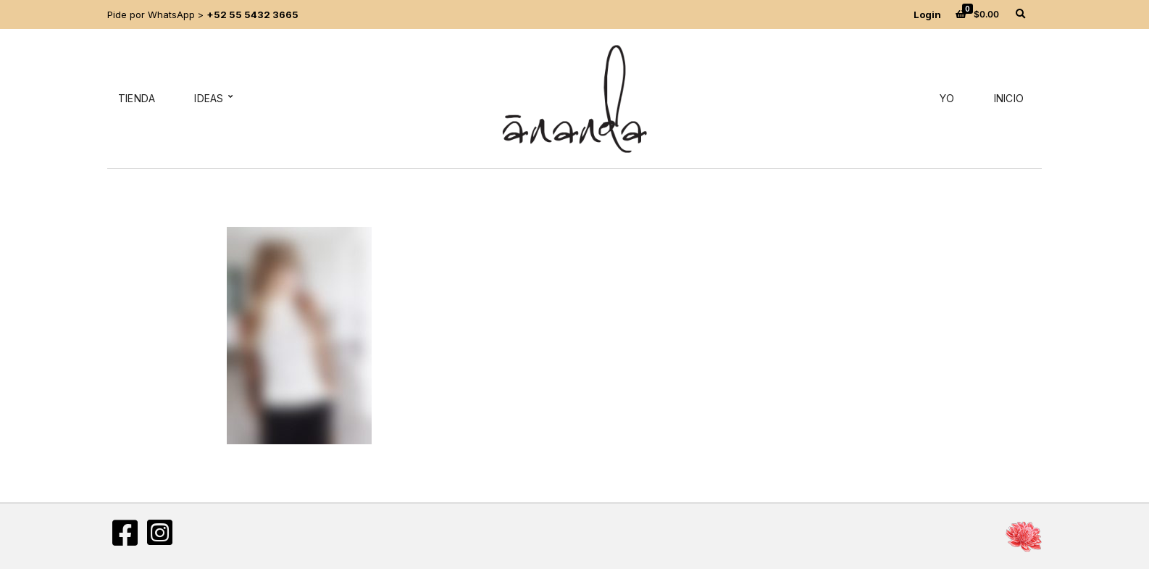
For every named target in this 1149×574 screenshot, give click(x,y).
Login (927, 14)
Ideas (208, 98)
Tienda (136, 98)
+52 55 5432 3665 (252, 14)
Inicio (1009, 98)
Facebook (124, 532)
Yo (947, 98)
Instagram (159, 532)
